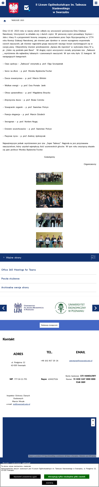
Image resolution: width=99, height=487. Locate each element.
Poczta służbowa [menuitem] (10, 279)
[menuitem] (49, 325)
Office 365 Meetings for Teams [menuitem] (18, 270)
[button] (49, 184)
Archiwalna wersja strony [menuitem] (15, 287)
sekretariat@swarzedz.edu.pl (80, 361)
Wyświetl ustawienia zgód (25, 476)
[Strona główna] (4, 21)
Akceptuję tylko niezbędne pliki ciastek (66, 476)
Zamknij (49, 483)
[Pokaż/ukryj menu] (96, 3)
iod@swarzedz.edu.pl (21, 404)
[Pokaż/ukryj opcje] (3, 3)
